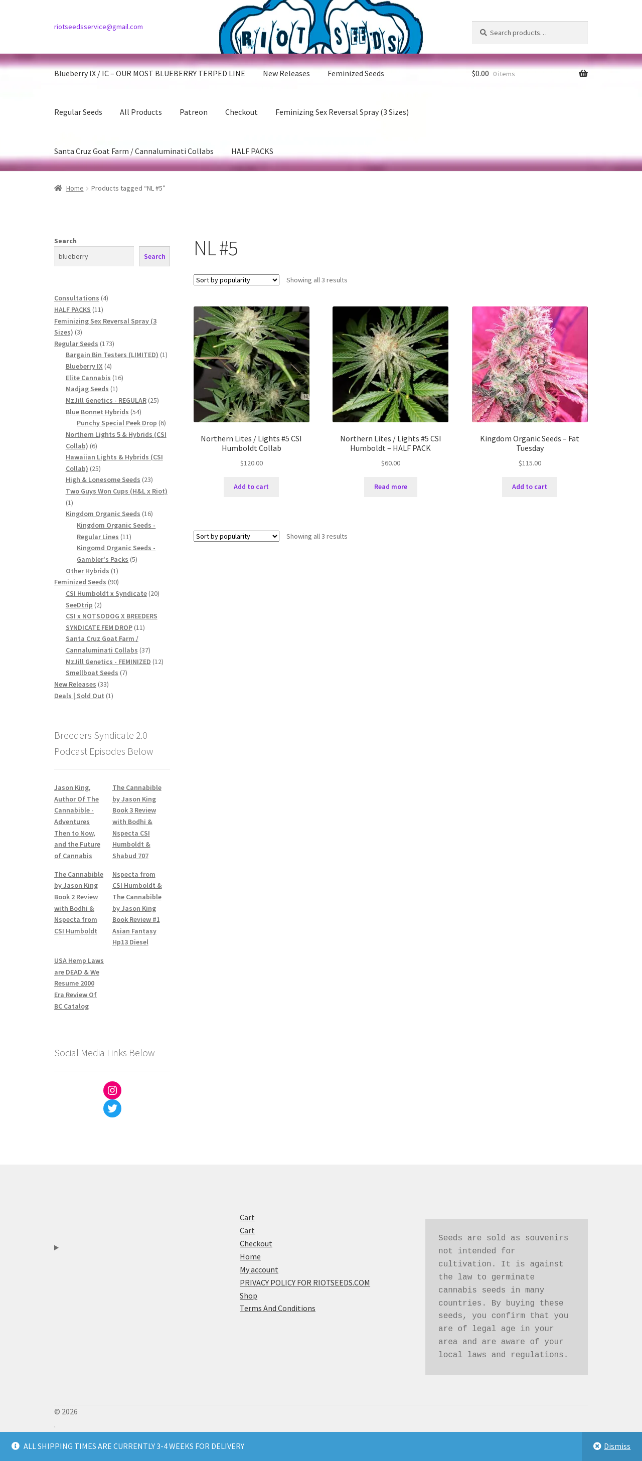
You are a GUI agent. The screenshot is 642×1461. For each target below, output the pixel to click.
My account (259, 1269)
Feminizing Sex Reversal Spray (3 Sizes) (342, 112)
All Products (141, 112)
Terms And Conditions (277, 1308)
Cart (247, 1217)
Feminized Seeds (356, 73)
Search (65, 240)
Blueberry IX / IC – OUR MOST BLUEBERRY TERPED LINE (149, 73)
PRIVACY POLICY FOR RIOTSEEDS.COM (305, 1282)
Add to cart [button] (251, 486)
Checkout (241, 112)
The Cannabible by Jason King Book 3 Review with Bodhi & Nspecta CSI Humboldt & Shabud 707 (137, 821)
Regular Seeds (78, 112)
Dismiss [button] (617, 1446)
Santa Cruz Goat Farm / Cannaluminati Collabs (134, 151)
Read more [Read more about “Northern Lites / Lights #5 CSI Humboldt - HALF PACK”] (390, 486)
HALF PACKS (252, 151)
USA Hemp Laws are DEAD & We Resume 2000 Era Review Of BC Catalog (79, 983)
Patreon (194, 112)
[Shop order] (236, 279)
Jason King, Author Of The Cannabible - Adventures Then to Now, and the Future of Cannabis (77, 821)
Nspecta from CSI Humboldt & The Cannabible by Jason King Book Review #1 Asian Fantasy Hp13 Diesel (137, 908)
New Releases (286, 73)
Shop (248, 1295)
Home (75, 188)
